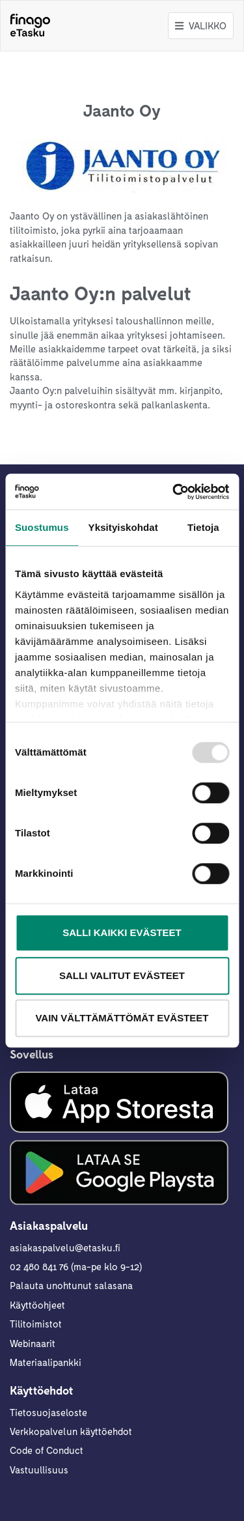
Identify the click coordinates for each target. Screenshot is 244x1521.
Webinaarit (32, 1343)
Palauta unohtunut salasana (71, 1285)
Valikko (200, 25)
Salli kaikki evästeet (122, 932)
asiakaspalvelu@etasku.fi (65, 1247)
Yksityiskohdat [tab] (123, 527)
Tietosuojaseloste (48, 1412)
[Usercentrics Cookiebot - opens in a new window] (173, 491)
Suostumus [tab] (42, 527)
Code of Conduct (46, 1450)
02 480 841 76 (39, 1266)
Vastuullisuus (39, 1469)
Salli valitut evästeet (122, 975)
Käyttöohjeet (37, 1305)
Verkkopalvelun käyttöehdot (71, 1431)
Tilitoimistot (36, 1323)
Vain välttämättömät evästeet (121, 1017)
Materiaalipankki (45, 1362)
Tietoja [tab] (203, 527)
